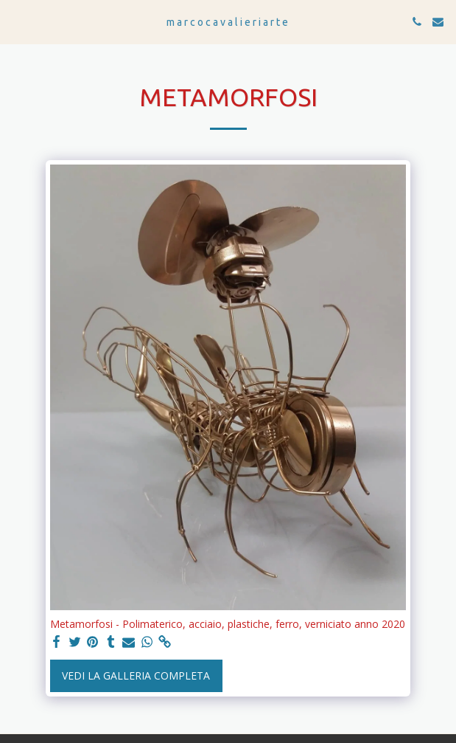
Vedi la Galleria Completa (136, 675)
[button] (16, 21)
